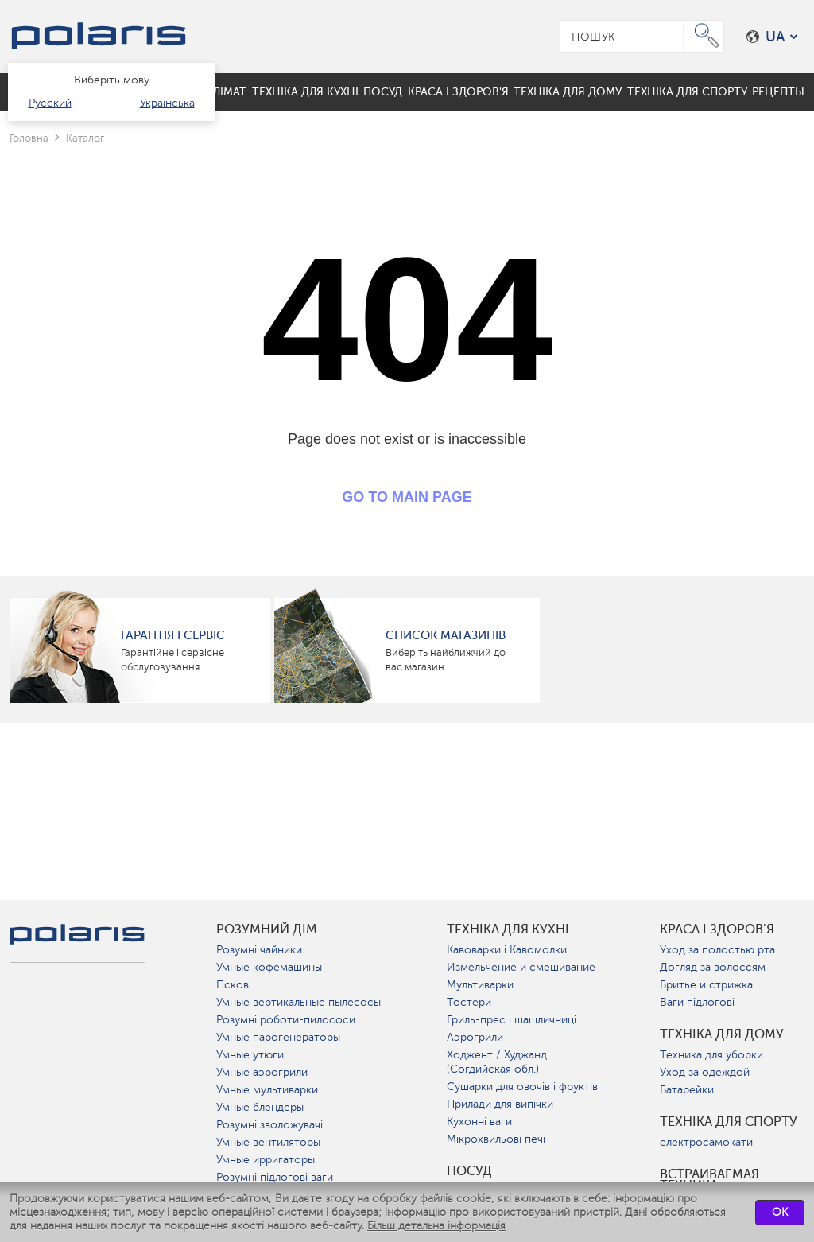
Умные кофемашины (269, 967)
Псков (232, 985)
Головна (29, 138)
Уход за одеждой (705, 1072)
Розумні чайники (259, 950)
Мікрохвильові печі (496, 1139)
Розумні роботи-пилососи (285, 1020)
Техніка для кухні (508, 929)
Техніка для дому (722, 1034)
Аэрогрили (475, 1037)
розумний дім (266, 929)
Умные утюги (250, 1055)
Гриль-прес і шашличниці (511, 1020)
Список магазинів (446, 635)
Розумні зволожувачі (269, 1124)
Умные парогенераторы (278, 1037)
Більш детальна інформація (436, 1225)
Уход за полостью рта (717, 950)
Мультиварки (480, 985)
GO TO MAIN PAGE (406, 497)
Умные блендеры (260, 1107)
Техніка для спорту (728, 1122)
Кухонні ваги (479, 1121)
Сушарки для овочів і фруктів (522, 1086)
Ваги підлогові (697, 1002)
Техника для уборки (711, 1055)
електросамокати (706, 1142)
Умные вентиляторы (268, 1142)
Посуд (469, 1171)
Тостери (469, 1002)
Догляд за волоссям (713, 967)
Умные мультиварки (267, 1089)
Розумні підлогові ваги (274, 1177)
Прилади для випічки (500, 1104)
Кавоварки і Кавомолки (507, 950)
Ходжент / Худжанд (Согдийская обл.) (497, 1062)
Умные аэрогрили (262, 1072)
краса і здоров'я (717, 929)
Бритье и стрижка (706, 985)
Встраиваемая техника (709, 1180)
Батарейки (687, 1089)
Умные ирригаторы (265, 1159)
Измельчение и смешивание (521, 967)
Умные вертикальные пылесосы (298, 1002)
